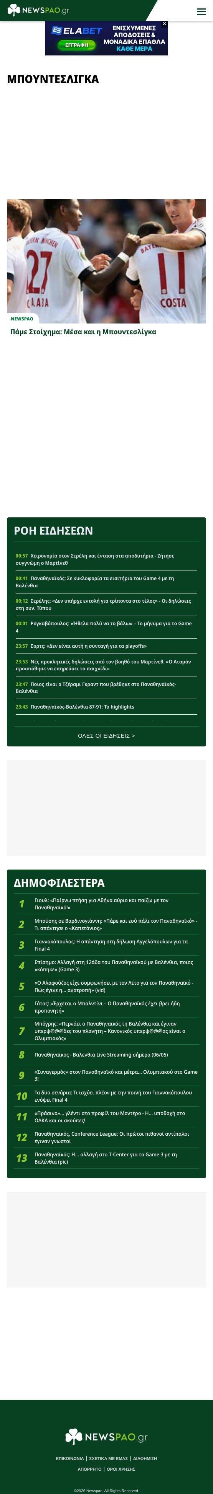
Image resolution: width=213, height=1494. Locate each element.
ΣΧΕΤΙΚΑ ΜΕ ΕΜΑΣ (108, 1459)
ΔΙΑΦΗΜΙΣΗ (145, 1459)
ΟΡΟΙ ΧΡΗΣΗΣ (121, 1469)
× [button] (164, 24)
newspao (22, 319)
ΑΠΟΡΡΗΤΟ (89, 1469)
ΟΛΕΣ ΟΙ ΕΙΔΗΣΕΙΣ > (106, 736)
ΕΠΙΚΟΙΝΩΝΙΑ (70, 1459)
